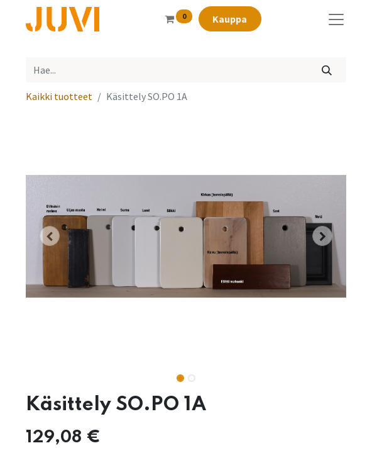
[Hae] (327, 69)
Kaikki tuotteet (59, 96)
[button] (50, 236)
